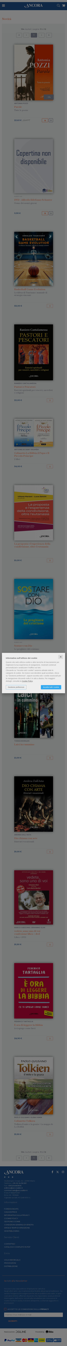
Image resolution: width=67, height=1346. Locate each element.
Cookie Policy (27, 681)
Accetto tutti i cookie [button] (51, 687)
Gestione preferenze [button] (16, 687)
